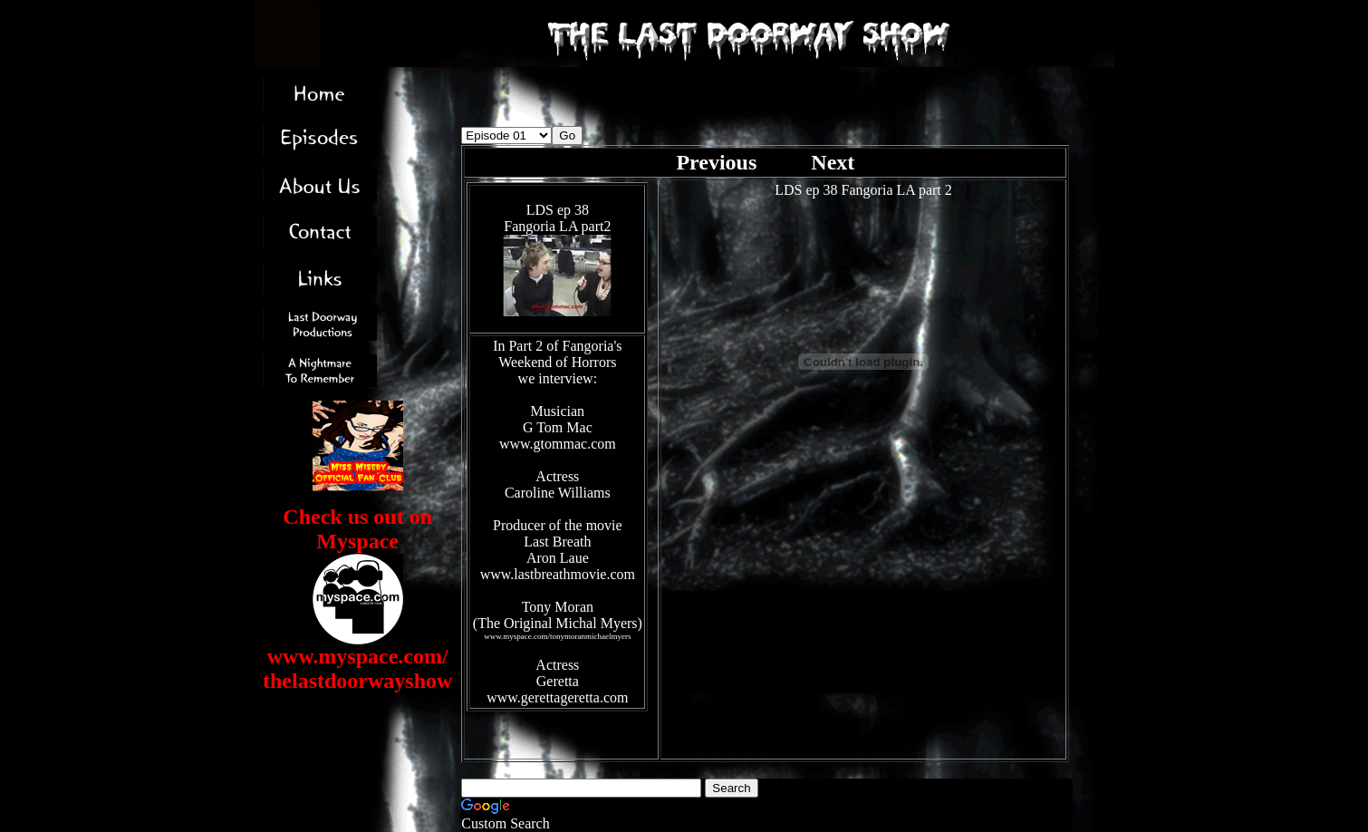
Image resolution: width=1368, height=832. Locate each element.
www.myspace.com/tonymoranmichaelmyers (557, 636)
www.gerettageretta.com (557, 697)
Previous (719, 162)
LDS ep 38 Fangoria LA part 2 (863, 190)
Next (832, 162)
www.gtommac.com (557, 443)
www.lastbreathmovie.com (557, 574)
